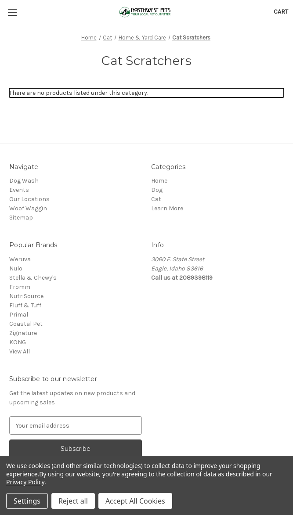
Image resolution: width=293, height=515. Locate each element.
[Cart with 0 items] (281, 11)
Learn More (167, 208)
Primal (18, 314)
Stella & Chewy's (33, 277)
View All (19, 351)
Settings (27, 501)
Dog (157, 190)
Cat (156, 199)
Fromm (19, 287)
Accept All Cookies (135, 501)
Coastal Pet (26, 324)
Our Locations (29, 199)
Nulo (15, 268)
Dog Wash (24, 180)
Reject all (73, 501)
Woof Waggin (28, 208)
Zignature (23, 333)
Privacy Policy (25, 482)
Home (159, 180)
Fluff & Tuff (25, 305)
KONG (17, 342)
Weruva (20, 259)
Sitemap (21, 217)
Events (19, 190)
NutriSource (26, 296)
